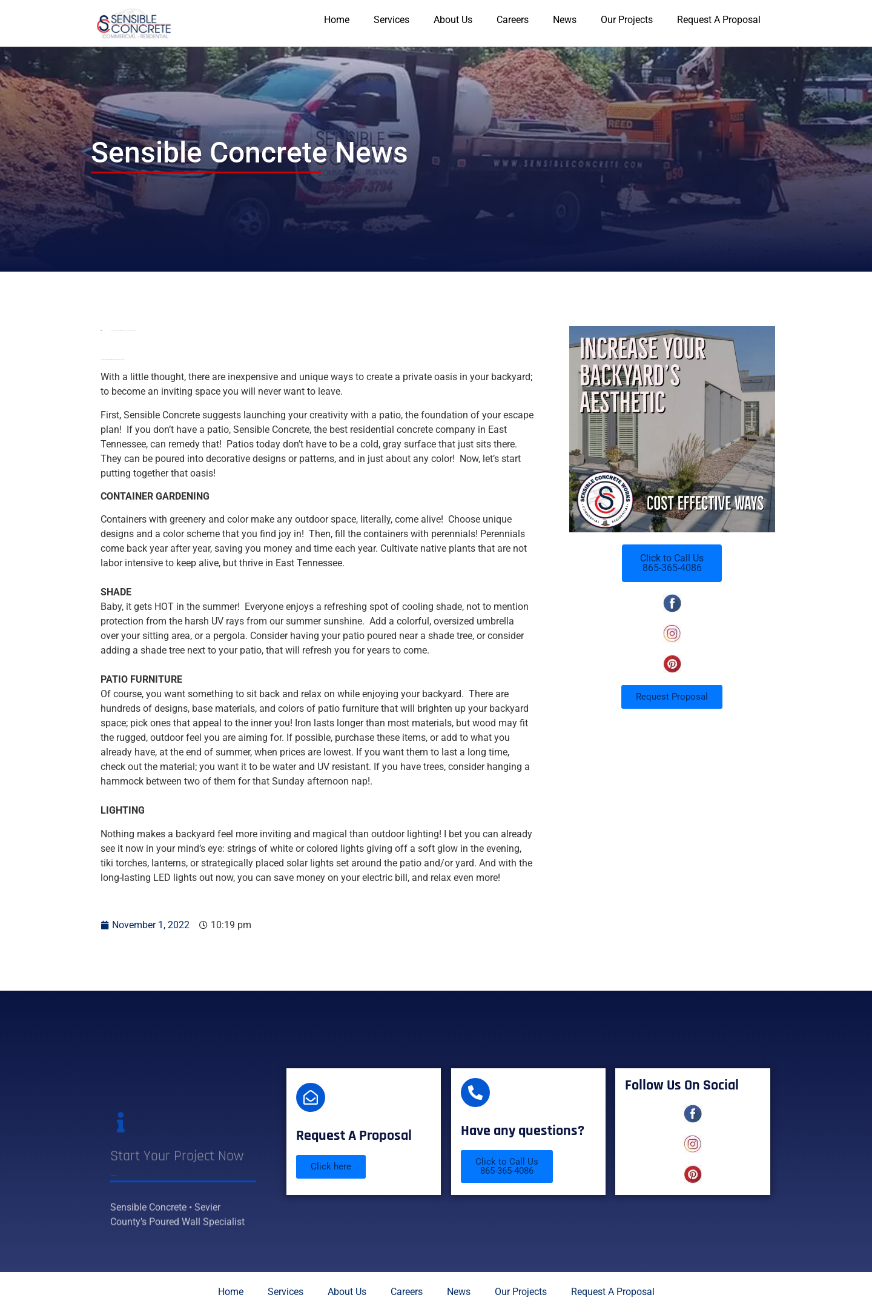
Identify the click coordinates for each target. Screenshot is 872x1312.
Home (336, 19)
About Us (453, 19)
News (564, 19)
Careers (513, 19)
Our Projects (627, 19)
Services (391, 19)
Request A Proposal (719, 19)
